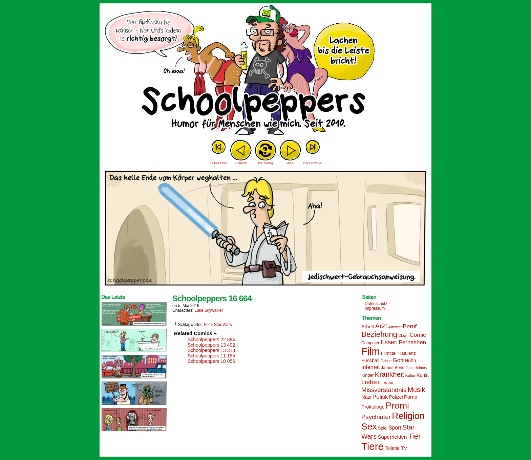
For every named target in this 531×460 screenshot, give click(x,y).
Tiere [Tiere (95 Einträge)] (372, 446)
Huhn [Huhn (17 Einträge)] (410, 360)
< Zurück (241, 163)
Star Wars (223, 324)
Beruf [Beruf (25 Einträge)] (410, 326)
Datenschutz (376, 303)
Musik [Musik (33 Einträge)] (416, 389)
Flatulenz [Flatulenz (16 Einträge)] (407, 353)
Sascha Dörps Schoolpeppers (265, 71)
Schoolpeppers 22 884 (211, 339)
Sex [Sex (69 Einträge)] (369, 426)
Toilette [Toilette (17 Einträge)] (392, 448)
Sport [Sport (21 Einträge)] (394, 428)
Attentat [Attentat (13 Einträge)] (395, 327)
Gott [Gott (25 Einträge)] (398, 360)
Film (208, 324)
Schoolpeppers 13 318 (211, 350)
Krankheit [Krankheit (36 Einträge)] (389, 374)
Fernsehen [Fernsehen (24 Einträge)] (412, 342)
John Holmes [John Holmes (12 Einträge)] (416, 368)
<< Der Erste (218, 163)
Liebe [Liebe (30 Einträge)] (369, 382)
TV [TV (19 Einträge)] (404, 448)
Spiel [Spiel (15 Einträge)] (382, 428)
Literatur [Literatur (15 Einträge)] (386, 382)
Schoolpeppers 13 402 (211, 345)
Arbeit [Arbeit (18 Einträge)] (367, 326)
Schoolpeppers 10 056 (211, 361)
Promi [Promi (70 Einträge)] (397, 405)
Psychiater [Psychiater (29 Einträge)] (376, 416)
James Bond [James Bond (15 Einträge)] (393, 367)
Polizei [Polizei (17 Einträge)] (396, 397)
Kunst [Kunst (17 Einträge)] (422, 375)
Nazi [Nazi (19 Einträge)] (366, 397)
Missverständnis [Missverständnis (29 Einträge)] (383, 389)
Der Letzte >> (312, 163)
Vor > (290, 163)
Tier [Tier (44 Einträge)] (414, 436)
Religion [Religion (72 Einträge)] (408, 416)
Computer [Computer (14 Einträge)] (370, 343)
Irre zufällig (265, 163)
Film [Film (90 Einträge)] (370, 351)
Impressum (375, 308)
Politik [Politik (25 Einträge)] (380, 397)
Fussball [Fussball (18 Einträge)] (370, 360)
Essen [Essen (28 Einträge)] (389, 342)
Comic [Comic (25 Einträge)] (417, 335)
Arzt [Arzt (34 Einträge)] (381, 326)
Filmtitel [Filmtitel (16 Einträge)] (389, 353)
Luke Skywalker (208, 310)
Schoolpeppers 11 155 (211, 355)
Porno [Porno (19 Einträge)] (410, 397)
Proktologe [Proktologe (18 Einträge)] (372, 407)
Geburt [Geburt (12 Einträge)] (386, 361)
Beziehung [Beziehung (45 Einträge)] (379, 334)
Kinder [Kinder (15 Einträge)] (367, 375)
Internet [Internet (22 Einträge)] (370, 367)
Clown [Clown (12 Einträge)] (403, 335)
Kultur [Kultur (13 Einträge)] (410, 375)
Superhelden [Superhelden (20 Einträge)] (392, 437)
